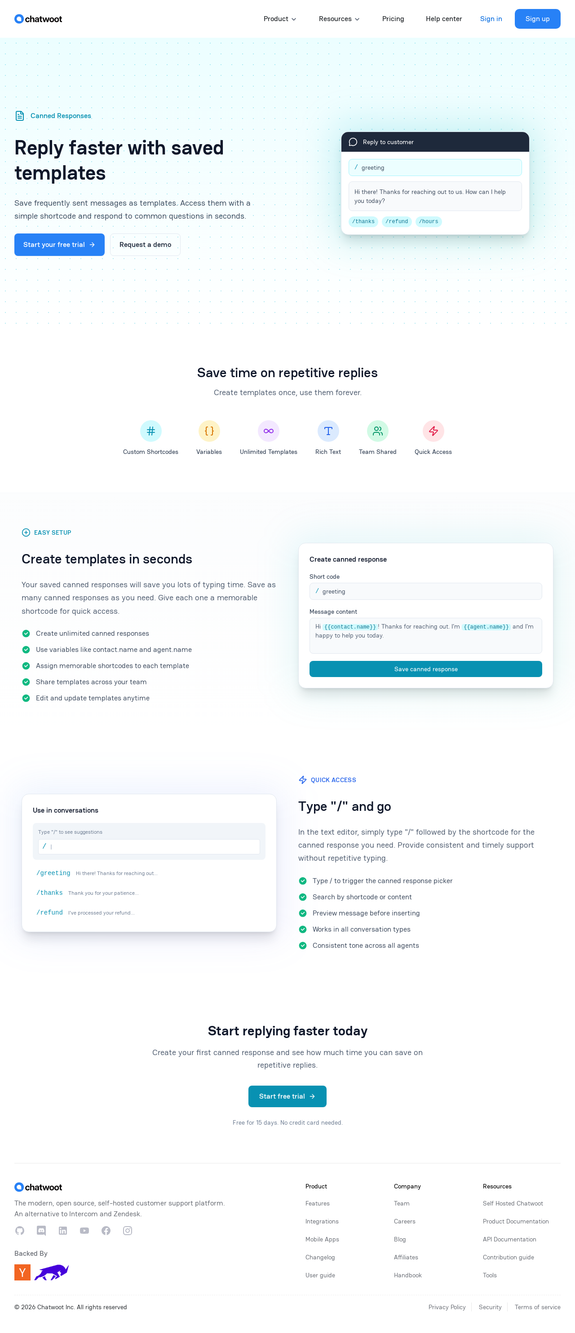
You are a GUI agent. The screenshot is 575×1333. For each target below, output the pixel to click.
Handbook (408, 1275)
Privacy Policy (447, 1307)
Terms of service (538, 1307)
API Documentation (509, 1239)
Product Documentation (516, 1221)
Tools (490, 1275)
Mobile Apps (322, 1239)
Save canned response (426, 669)
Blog (400, 1239)
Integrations (322, 1221)
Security (490, 1307)
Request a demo (145, 244)
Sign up (538, 18)
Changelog (320, 1257)
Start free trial (287, 1096)
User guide (320, 1275)
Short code (325, 576)
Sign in (491, 18)
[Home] (38, 19)
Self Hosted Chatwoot (513, 1203)
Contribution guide (508, 1257)
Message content (333, 611)
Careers (405, 1221)
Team (402, 1203)
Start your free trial (59, 244)
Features (317, 1203)
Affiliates (406, 1257)
